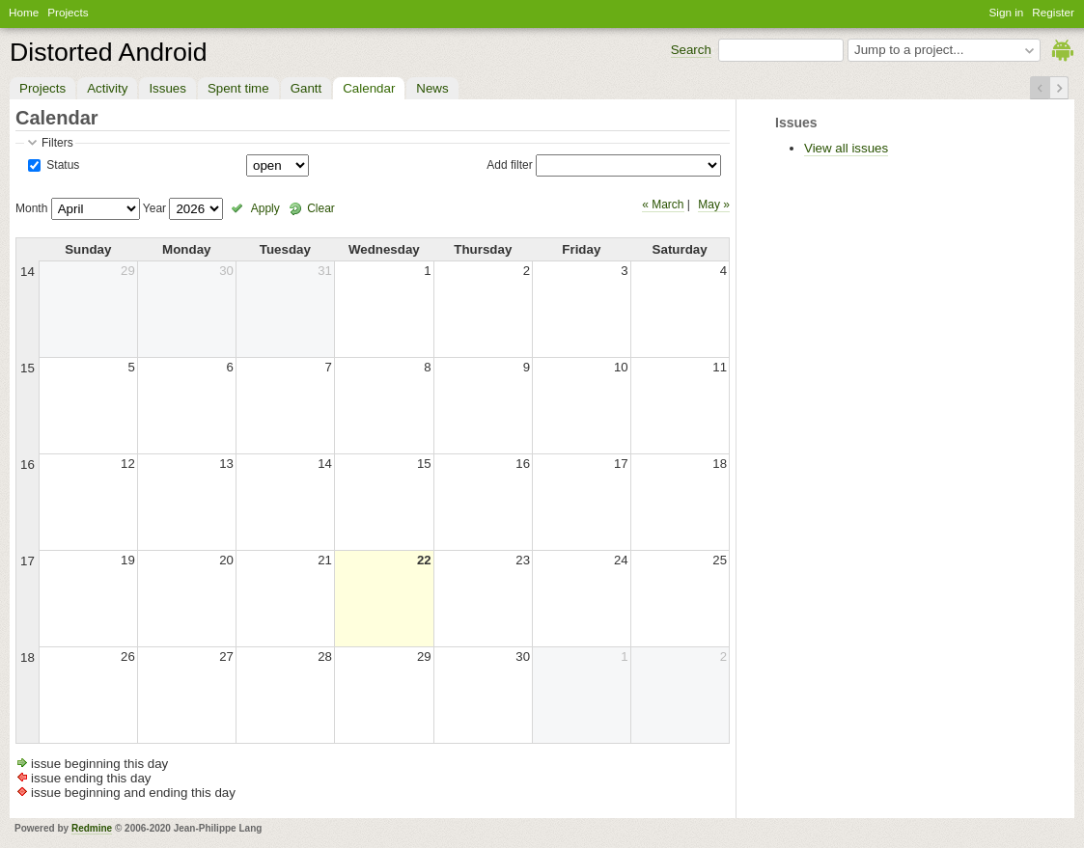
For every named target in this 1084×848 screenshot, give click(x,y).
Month (31, 208)
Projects (67, 12)
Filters (57, 143)
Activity (107, 88)
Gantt (306, 88)
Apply (265, 208)
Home (24, 12)
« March (662, 204)
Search (691, 49)
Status (61, 165)
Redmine (91, 828)
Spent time (238, 88)
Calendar (369, 88)
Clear (321, 208)
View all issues (846, 148)
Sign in (1006, 12)
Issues (167, 88)
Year (154, 208)
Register (1053, 12)
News (432, 88)
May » (714, 204)
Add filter (509, 165)
